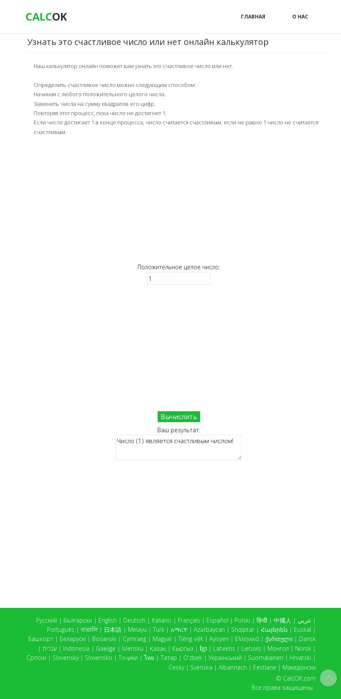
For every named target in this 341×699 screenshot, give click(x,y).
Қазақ (158, 648)
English (107, 620)
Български (77, 620)
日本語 (113, 629)
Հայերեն (274, 629)
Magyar (162, 639)
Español (217, 620)
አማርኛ (179, 629)
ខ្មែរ (203, 648)
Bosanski (104, 639)
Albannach (233, 667)
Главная (253, 16)
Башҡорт (40, 639)
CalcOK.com (299, 678)
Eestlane (264, 667)
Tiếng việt (190, 639)
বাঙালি (89, 629)
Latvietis (224, 648)
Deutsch (134, 620)
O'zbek (192, 658)
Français (189, 620)
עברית (49, 648)
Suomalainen (265, 658)
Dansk (307, 639)
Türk (158, 629)
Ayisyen (219, 639)
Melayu (137, 629)
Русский (46, 620)
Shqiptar (242, 629)
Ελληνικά (247, 639)
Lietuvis (251, 648)
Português (60, 629)
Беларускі (73, 639)
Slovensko (98, 658)
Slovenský (66, 658)
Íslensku (132, 648)
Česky (176, 667)
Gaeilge (106, 648)
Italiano (162, 620)
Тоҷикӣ (128, 658)
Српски (36, 658)
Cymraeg (134, 639)
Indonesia (76, 648)
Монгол (278, 648)
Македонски (299, 667)
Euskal (302, 629)
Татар (169, 658)
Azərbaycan (209, 629)
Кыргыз (182, 648)
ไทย (149, 658)
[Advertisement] (179, 199)
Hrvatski (300, 658)
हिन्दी (261, 620)
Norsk (303, 648)
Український (225, 658)
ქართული (279, 639)
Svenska (201, 667)
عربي (304, 620)
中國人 (282, 620)
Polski (242, 620)
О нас (300, 16)
